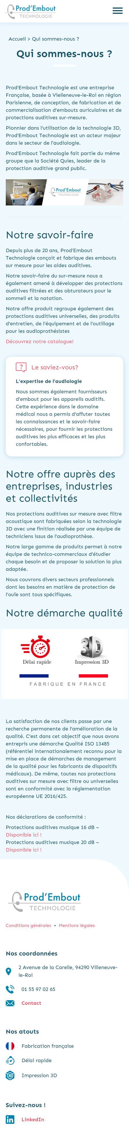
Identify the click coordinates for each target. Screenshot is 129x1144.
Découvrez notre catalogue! (40, 341)
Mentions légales (77, 925)
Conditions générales (28, 925)
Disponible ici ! (24, 835)
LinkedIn (33, 1119)
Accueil (17, 39)
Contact (31, 1003)
